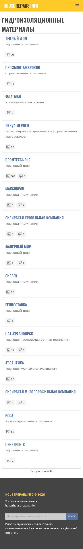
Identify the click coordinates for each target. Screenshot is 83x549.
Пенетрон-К (15, 444)
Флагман (13, 96)
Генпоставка (16, 304)
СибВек (11, 275)
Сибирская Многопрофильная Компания (40, 391)
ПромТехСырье (17, 159)
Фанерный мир (18, 246)
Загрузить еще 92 (41, 471)
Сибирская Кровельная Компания (34, 217)
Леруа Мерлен (17, 125)
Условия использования (21, 501)
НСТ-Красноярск (19, 333)
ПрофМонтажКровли (22, 67)
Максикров (14, 188)
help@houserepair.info (20, 505)
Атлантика (14, 362)
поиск (71, 516)
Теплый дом (16, 38)
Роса (9, 415)
